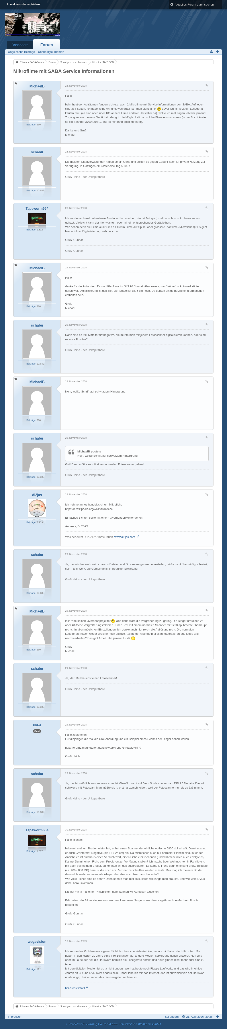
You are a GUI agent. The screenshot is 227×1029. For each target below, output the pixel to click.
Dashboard (20, 45)
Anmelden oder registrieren (24, 4)
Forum (46, 45)
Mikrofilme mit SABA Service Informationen (63, 71)
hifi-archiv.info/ (74, 988)
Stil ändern (172, 1016)
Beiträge (30, 124)
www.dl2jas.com (124, 537)
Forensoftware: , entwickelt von (113, 1024)
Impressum (15, 1016)
